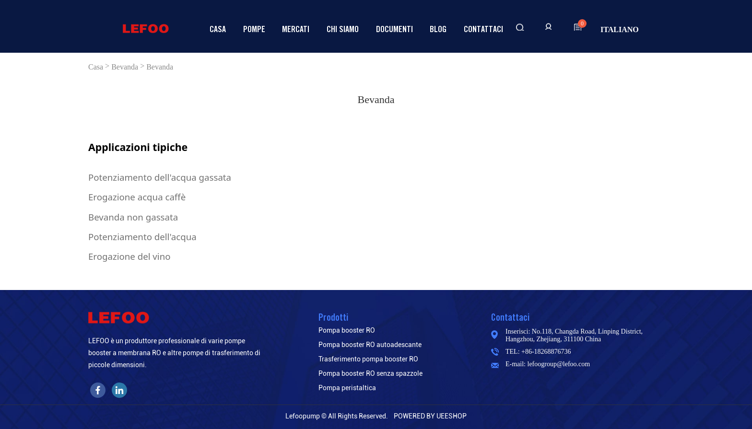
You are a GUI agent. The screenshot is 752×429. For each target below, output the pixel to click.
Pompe (254, 29)
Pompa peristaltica (347, 388)
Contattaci (483, 29)
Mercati (295, 29)
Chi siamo (343, 29)
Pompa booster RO (346, 330)
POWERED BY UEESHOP (430, 416)
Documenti (394, 29)
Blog (438, 29)
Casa (218, 29)
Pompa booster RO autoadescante (370, 344)
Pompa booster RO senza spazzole (370, 373)
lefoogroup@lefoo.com (559, 364)
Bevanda (124, 67)
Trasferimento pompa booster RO (368, 359)
